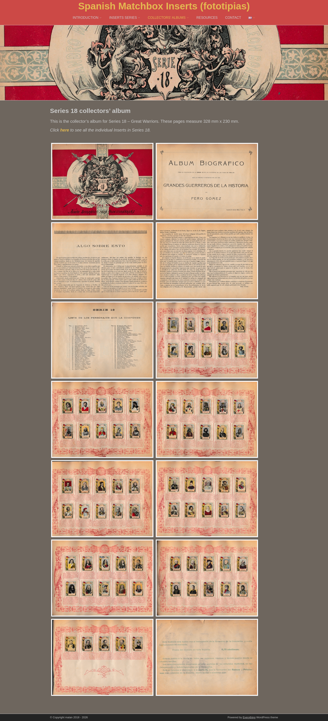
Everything (249, 717)
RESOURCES (207, 17)
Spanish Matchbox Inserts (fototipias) (164, 6)
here (64, 130)
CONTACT (233, 17)
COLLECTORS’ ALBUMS (167, 17)
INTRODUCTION (86, 17)
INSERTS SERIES (123, 17)
